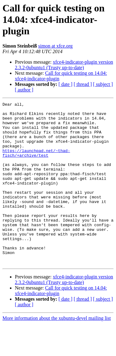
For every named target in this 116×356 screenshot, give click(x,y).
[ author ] (24, 89)
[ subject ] (103, 84)
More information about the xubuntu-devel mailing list (56, 350)
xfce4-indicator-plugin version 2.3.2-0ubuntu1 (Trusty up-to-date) (64, 64)
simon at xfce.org (55, 46)
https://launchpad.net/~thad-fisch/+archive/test (36, 163)
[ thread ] (83, 84)
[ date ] (65, 84)
